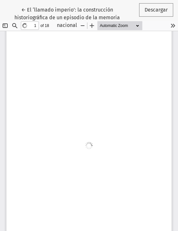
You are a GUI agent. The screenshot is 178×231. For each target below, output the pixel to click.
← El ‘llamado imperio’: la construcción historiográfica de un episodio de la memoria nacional (67, 17)
